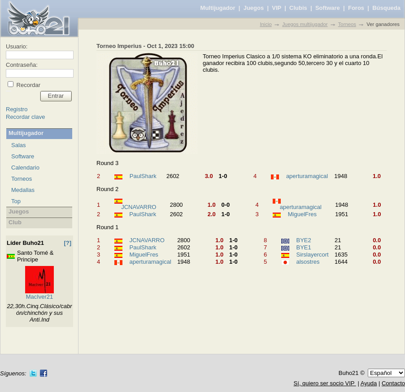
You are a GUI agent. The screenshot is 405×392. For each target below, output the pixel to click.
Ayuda (369, 383)
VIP (276, 7)
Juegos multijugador (304, 24)
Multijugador (217, 7)
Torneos (347, 24)
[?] (67, 243)
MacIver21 (39, 296)
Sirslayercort (312, 254)
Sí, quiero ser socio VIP (325, 383)
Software (327, 7)
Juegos (254, 7)
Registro (16, 109)
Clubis (298, 7)
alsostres (307, 261)
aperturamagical (307, 176)
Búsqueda (386, 7)
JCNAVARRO (138, 207)
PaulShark (143, 176)
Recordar (27, 85)
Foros (356, 7)
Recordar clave (25, 116)
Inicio (265, 24)
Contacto (393, 383)
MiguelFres (302, 214)
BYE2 (303, 240)
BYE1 (303, 247)
